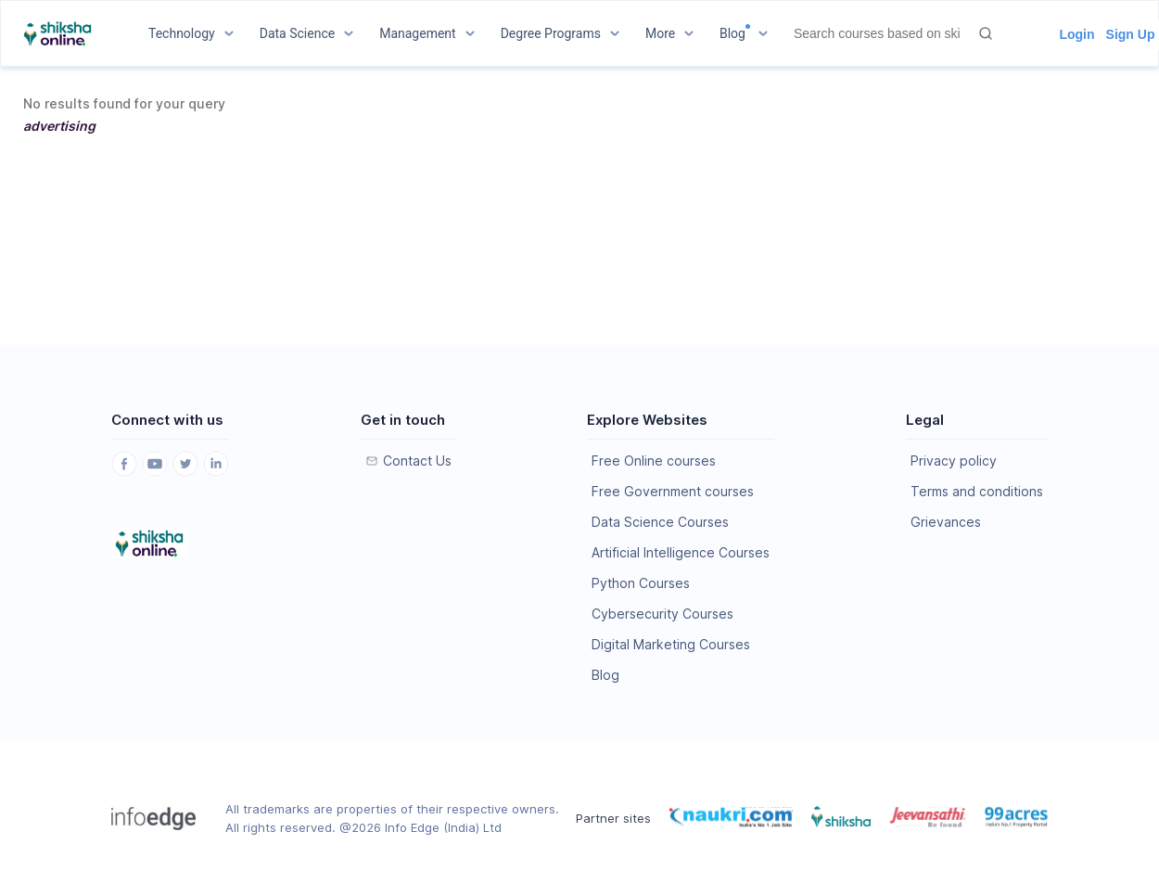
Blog (605, 675)
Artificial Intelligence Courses (681, 552)
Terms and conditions (977, 491)
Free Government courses (673, 491)
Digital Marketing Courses (671, 644)
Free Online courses (654, 460)
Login (1076, 34)
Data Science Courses (660, 522)
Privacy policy (954, 460)
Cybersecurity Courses (662, 613)
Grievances (946, 522)
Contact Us (417, 460)
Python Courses (641, 583)
